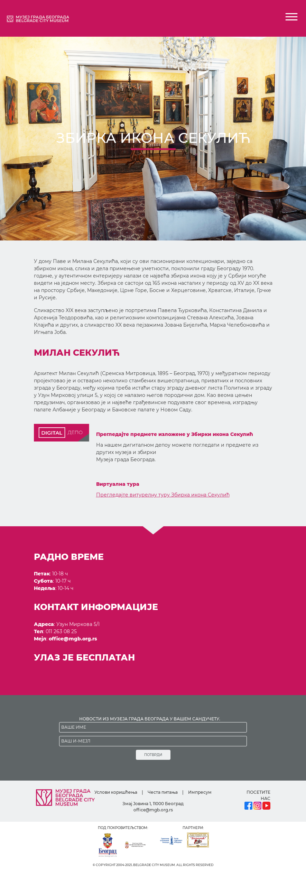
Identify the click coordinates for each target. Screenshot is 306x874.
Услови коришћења (115, 792)
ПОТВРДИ (153, 755)
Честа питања (163, 792)
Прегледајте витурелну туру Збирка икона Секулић (163, 495)
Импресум (200, 792)
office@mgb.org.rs (73, 639)
